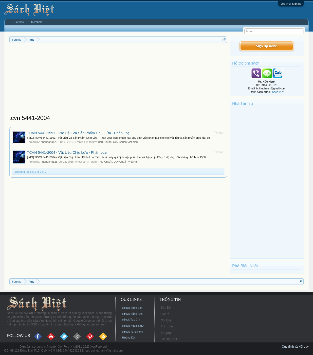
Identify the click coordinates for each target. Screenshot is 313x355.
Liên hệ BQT (169, 339)
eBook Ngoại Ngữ (133, 325)
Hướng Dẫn (129, 337)
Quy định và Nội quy (295, 346)
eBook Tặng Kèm (132, 331)
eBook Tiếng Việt (132, 307)
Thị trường (168, 326)
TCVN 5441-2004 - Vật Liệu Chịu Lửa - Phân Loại (67, 152)
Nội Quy (166, 320)
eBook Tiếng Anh (132, 313)
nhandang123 (49, 141)
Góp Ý (165, 314)
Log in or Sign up (291, 3)
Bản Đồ (166, 307)
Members (36, 21)
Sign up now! (266, 46)
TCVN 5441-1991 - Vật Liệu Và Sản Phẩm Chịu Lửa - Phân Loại (78, 133)
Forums (19, 21)
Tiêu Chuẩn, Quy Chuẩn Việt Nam (118, 141)
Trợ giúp (166, 333)
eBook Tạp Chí (131, 319)
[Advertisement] (118, 79)
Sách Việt (278, 91)
